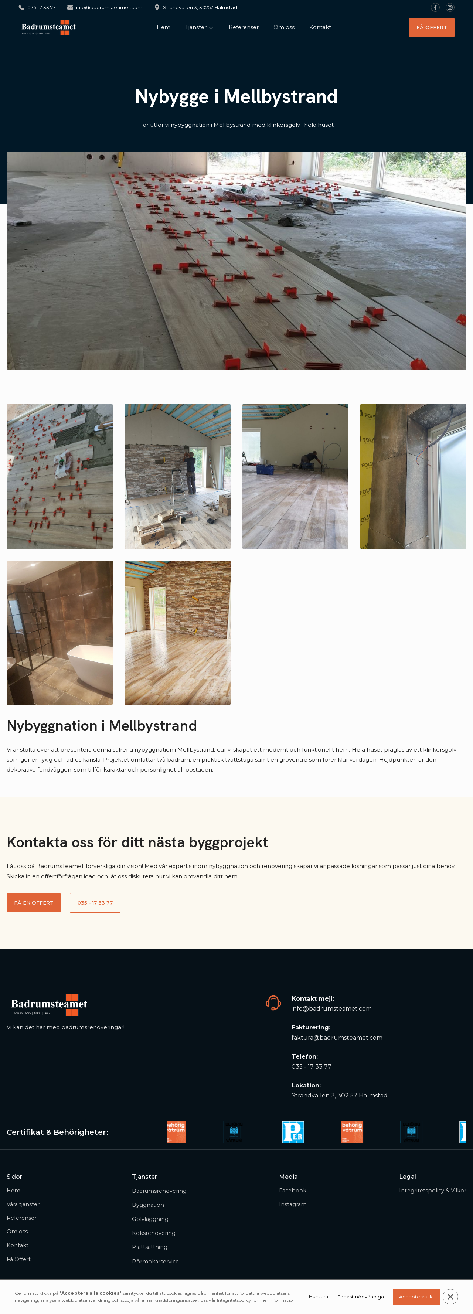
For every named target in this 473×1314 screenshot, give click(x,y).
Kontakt (320, 27)
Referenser (244, 27)
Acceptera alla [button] (416, 1297)
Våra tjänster (23, 1204)
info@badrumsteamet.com (332, 1008)
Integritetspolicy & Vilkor (432, 1190)
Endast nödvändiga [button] (360, 1297)
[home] (48, 27)
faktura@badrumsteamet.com (337, 1037)
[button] (199, 27)
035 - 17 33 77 (311, 1066)
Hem (163, 27)
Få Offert (19, 1259)
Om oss (284, 27)
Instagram (293, 1204)
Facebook (292, 1190)
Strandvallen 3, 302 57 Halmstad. (340, 1095)
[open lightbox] (60, 476)
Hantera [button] (318, 1296)
